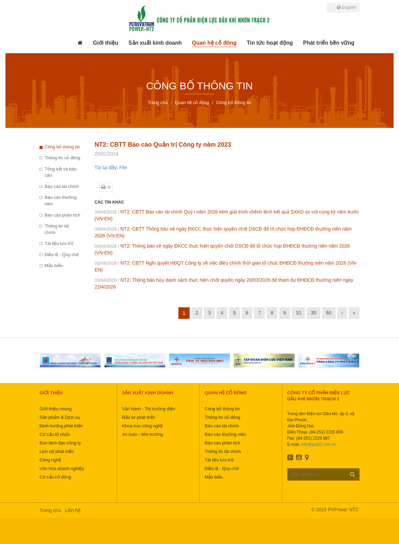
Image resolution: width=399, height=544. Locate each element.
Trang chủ (50, 510)
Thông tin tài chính (57, 229)
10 (298, 312)
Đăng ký (352, 474)
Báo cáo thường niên (61, 200)
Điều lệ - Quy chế (62, 254)
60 (329, 312)
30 (313, 312)
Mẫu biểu (54, 265)
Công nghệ (50, 459)
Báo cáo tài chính (62, 186)
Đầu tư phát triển (138, 417)
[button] (105, 43)
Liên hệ (73, 510)
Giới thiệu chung (55, 408)
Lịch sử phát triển (56, 451)
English (346, 7)
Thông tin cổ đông (62, 157)
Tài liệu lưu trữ (59, 243)
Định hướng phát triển (61, 425)
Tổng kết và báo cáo (61, 172)
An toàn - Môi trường (142, 434)
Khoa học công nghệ (142, 425)
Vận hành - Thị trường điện (148, 408)
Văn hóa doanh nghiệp (61, 468)
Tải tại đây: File (111, 167)
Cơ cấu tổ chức (54, 434)
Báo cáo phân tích (62, 215)
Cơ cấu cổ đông (55, 477)
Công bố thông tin (62, 146)
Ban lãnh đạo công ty (60, 442)
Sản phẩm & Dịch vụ (59, 417)
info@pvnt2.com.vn (318, 444)
